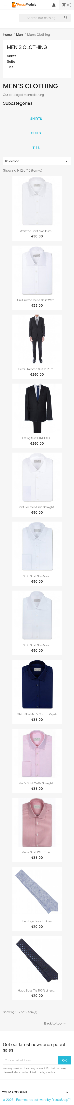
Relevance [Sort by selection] (37, 161)
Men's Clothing (27, 47)
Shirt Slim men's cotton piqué (37, 714)
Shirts (11, 56)
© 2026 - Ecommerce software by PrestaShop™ (37, 1100)
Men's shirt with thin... (37, 852)
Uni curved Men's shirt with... (37, 300)
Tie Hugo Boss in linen (37, 921)
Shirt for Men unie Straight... (37, 507)
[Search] (45, 18)
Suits (11, 62)
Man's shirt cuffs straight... (37, 783)
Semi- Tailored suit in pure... (37, 369)
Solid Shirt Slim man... (37, 576)
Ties (10, 67)
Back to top (55, 1023)
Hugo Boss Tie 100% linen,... (37, 990)
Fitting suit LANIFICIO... (37, 438)
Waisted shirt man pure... (37, 231)
